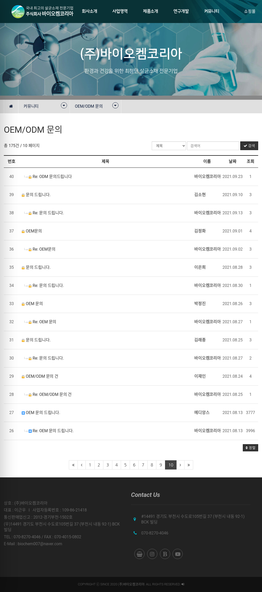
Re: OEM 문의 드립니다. (48, 430)
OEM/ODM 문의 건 (40, 376)
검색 (249, 146)
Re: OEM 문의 (40, 321)
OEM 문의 (32, 303)
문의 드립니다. (36, 194)
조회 (250, 161)
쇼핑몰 (250, 11)
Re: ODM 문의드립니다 (48, 176)
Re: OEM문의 (39, 249)
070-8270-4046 (154, 533)
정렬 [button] (250, 448)
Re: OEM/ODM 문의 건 (48, 394)
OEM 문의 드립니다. (41, 412)
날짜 (232, 161)
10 (170, 465)
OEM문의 (32, 231)
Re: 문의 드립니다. (44, 212)
